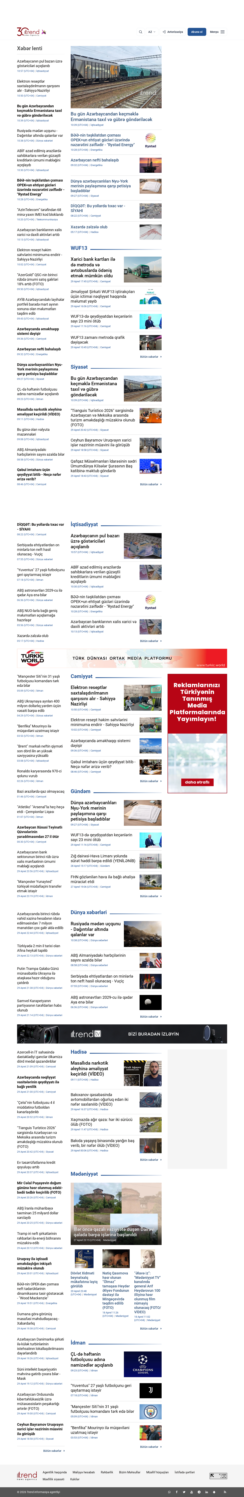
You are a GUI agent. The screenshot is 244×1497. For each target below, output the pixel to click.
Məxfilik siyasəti (53, 1479)
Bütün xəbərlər (149, 356)
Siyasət (79, 367)
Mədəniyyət (84, 1174)
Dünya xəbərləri (89, 912)
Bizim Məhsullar (129, 1472)
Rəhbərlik (107, 1472)
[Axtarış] (141, 32)
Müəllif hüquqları (157, 1472)
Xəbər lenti (29, 48)
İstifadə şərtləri (185, 1472)
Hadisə (79, 1052)
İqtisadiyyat (84, 524)
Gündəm (81, 791)
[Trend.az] (31, 31)
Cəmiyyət (82, 676)
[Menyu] (217, 32)
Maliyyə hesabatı (84, 1472)
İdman (78, 1343)
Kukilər (74, 1479)
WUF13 (79, 248)
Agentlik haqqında (55, 1472)
